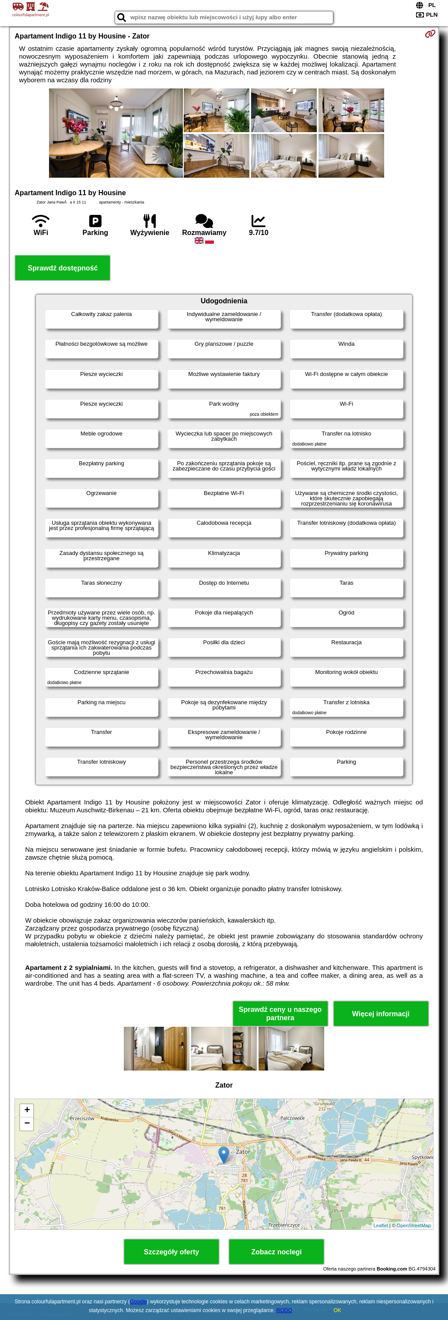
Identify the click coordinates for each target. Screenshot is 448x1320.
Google (138, 1302)
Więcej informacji (381, 1014)
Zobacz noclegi (276, 1252)
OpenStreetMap (414, 1225)
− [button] (27, 1123)
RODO (284, 1310)
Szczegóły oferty (171, 1252)
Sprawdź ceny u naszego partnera (280, 1014)
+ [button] (27, 1110)
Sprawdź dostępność (63, 268)
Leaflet (381, 1225)
